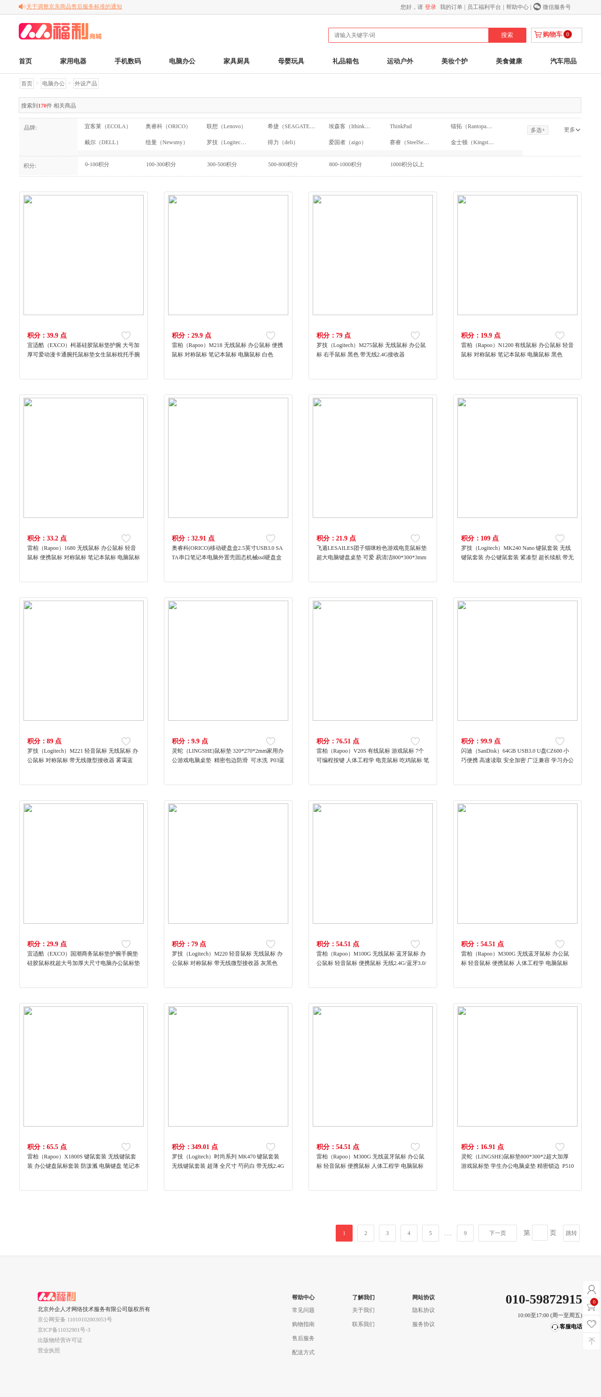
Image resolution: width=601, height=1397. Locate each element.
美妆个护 (454, 61)
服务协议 (423, 1324)
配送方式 (303, 1352)
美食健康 (509, 61)
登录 (430, 7)
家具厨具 (236, 61)
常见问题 (303, 1310)
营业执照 (49, 1350)
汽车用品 (563, 61)
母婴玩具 (291, 61)
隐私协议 (423, 1310)
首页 (25, 61)
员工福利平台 (484, 7)
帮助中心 (517, 7)
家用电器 (73, 61)
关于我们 (363, 1310)
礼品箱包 (345, 61)
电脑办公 (182, 61)
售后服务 (303, 1338)
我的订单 (451, 7)
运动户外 (400, 61)
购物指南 (303, 1324)
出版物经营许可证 (60, 1340)
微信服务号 (557, 7)
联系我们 (363, 1324)
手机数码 (128, 61)
